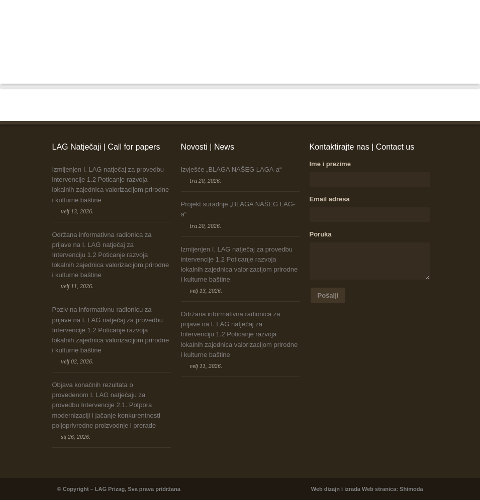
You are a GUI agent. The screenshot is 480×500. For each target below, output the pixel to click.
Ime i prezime (330, 164)
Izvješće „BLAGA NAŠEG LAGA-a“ (231, 169)
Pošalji (328, 295)
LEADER (211, 20)
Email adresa (330, 199)
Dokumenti (323, 20)
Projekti (290, 20)
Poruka (321, 234)
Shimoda (411, 489)
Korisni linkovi (401, 20)
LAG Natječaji (251, 20)
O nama (179, 20)
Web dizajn (325, 489)
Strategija (360, 20)
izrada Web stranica (370, 489)
